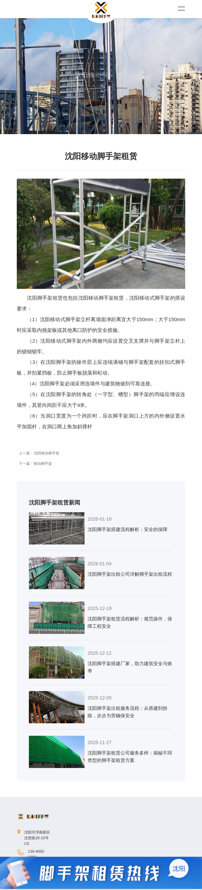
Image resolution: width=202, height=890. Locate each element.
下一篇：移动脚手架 (35, 420)
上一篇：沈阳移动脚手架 (39, 409)
